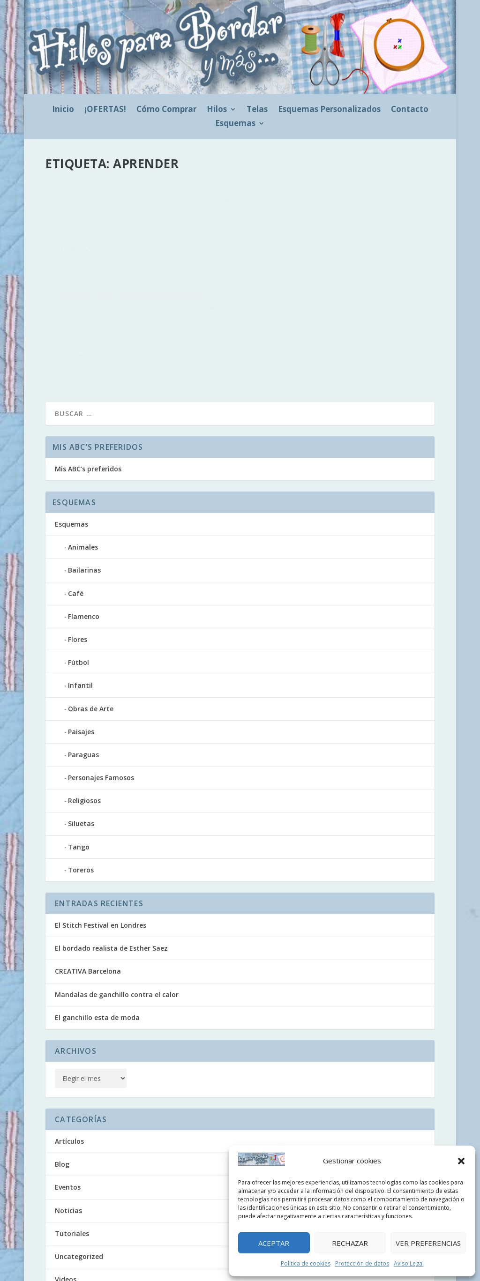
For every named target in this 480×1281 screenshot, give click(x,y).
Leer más (75, 297)
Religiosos (84, 737)
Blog (186, 205)
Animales (83, 483)
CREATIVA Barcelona (88, 907)
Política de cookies (305, 1263)
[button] (461, 1161)
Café (75, 530)
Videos (204, 205)
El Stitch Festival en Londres (100, 861)
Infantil (80, 622)
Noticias (68, 1147)
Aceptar (273, 1243)
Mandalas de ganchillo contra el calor (117, 931)
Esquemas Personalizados (329, 110)
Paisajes (81, 668)
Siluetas (81, 760)
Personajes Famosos (101, 714)
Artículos (166, 205)
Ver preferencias (428, 1243)
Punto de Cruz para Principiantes (329, 191)
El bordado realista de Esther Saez (111, 884)
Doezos (114, 1263)
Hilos (217, 110)
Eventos (68, 1123)
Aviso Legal (409, 1263)
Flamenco (83, 553)
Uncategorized (79, 1193)
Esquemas (235, 124)
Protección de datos (362, 1263)
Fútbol (78, 599)
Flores (77, 576)
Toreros (81, 806)
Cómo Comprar (166, 110)
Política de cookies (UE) (170, 1264)
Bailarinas (84, 506)
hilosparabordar (88, 205)
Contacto (409, 110)
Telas (257, 110)
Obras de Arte (90, 645)
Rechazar (350, 1243)
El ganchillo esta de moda (97, 954)
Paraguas (83, 691)
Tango (79, 783)
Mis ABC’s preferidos (88, 405)
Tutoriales (385, 206)
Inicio (63, 110)
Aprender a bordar (95, 191)
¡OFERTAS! (105, 110)
